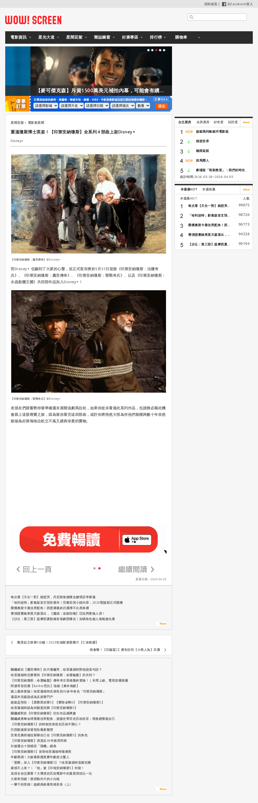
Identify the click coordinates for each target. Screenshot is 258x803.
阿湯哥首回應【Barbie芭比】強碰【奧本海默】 (45, 686)
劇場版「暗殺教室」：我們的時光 (220, 170)
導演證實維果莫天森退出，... (209, 234)
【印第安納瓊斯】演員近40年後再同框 (39, 740)
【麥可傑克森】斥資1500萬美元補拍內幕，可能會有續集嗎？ (122, 90)
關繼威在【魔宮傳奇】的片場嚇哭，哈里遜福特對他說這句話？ (56, 669)
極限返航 (202, 151)
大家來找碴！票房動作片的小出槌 (35, 779)
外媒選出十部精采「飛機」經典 (33, 746)
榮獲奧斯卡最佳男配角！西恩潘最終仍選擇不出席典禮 (50, 608)
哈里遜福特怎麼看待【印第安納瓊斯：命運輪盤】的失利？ (53, 675)
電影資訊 (18, 37)
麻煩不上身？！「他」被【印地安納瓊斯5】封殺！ (47, 768)
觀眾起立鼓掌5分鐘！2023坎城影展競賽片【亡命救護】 (58, 642)
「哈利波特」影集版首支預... (209, 215)
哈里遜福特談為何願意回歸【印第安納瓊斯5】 (44, 708)
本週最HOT (189, 189)
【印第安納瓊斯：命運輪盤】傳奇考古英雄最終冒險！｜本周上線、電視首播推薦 (69, 680)
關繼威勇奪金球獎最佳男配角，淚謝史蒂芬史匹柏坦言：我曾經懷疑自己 (63, 718)
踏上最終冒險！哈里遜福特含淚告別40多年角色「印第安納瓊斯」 (58, 691)
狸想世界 (202, 141)
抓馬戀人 (202, 160)
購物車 (181, 37)
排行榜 (156, 37)
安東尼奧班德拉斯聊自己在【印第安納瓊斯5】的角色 (49, 735)
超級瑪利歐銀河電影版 (212, 131)
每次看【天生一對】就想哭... (209, 205)
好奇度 (219, 122)
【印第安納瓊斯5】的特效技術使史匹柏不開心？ (46, 724)
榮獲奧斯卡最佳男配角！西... (209, 225)
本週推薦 (208, 189)
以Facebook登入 (237, 4)
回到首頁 (210, 4)
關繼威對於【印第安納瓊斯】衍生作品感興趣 (43, 713)
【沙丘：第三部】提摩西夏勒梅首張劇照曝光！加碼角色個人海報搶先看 (63, 619)
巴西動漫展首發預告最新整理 (32, 729)
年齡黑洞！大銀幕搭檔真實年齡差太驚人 (40, 757)
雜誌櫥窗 (102, 37)
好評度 (233, 122)
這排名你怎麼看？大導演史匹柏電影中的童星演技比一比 (51, 773)
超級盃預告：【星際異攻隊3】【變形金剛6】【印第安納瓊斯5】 (58, 702)
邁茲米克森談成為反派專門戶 (32, 697)
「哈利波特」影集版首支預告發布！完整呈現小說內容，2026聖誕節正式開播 (67, 602)
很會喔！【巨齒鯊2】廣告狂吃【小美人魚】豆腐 (125, 649)
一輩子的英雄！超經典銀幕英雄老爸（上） (42, 784)
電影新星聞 (36, 122)
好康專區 (130, 37)
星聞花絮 (74, 37)
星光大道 (46, 37)
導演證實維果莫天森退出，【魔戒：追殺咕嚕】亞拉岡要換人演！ (58, 613)
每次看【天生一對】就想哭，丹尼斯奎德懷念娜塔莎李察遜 (53, 597)
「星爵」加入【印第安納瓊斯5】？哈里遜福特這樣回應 (51, 762)
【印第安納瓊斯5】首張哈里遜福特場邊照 (41, 751)
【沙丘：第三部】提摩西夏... (209, 244)
